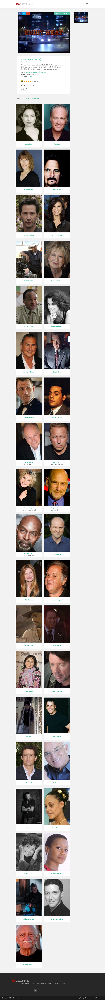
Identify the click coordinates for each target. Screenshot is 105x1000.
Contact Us (99, 998)
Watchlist (57, 13)
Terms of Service (90, 998)
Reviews (26, 99)
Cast (18, 99)
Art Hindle (28, 737)
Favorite (65, 13)
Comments (35, 99)
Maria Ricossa (29, 189)
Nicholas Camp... (28, 919)
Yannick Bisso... (57, 737)
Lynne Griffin (28, 873)
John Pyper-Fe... (29, 828)
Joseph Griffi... (29, 645)
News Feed (35, 983)
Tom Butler (57, 372)
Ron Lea (43, 72)
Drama (28, 62)
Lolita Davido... (29, 600)
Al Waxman (57, 645)
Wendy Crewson (57, 235)
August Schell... (28, 372)
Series (50, 983)
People (43, 983)
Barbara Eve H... (57, 873)
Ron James (28, 72)
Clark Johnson (29, 281)
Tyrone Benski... (28, 326)
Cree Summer (57, 828)
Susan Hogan (28, 508)
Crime (22, 62)
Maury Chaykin (57, 600)
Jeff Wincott (57, 462)
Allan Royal (29, 462)
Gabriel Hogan (29, 417)
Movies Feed (25, 983)
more (58, 69)
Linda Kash (36, 72)
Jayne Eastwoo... (57, 281)
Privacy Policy (80, 998)
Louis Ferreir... (29, 782)
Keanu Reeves (29, 235)
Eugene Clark (28, 553)
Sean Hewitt (57, 782)
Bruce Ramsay (57, 417)
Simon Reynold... (57, 919)
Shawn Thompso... (57, 691)
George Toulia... (28, 965)
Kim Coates (57, 189)
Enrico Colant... (57, 554)
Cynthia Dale (29, 691)
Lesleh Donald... (56, 326)
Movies (57, 983)
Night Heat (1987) (31, 59)
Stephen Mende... (57, 508)
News (63, 983)
